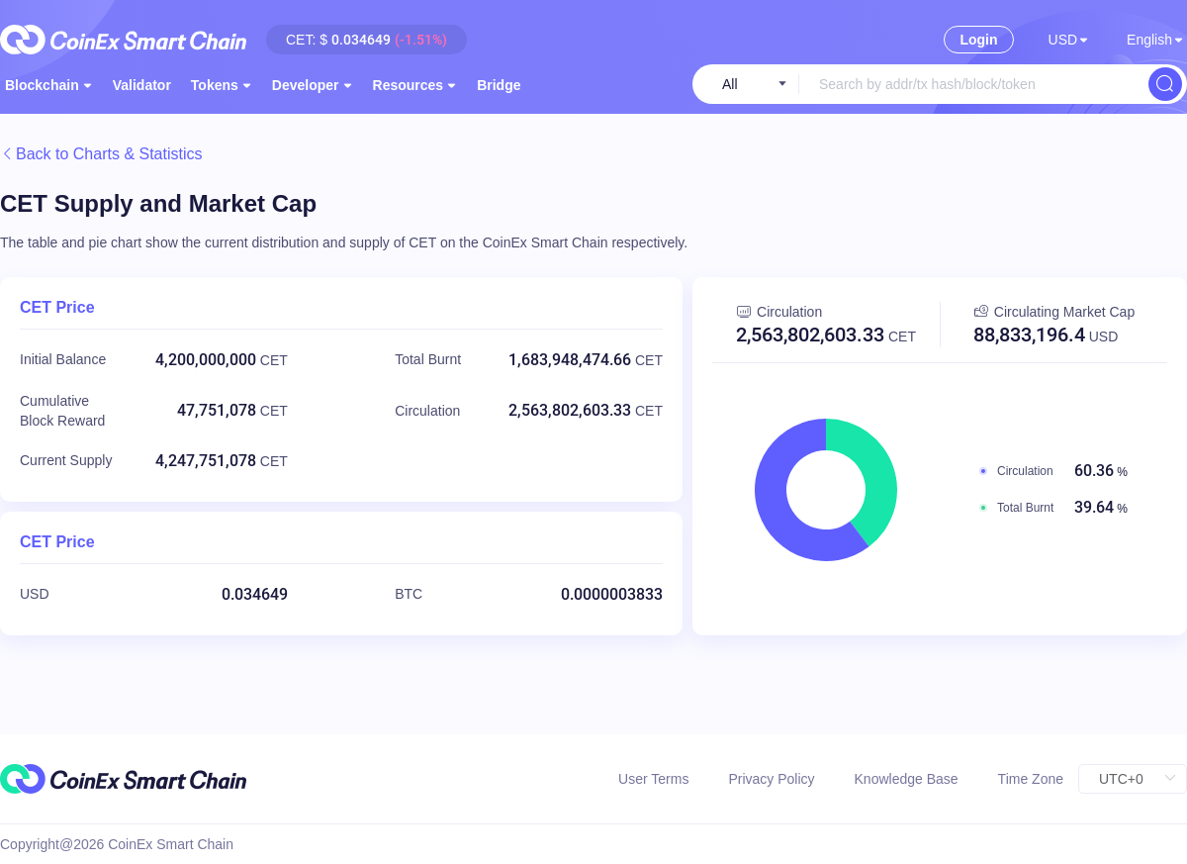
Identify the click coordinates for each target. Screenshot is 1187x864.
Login (978, 40)
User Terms (653, 779)
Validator (142, 85)
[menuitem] (142, 84)
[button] (1068, 39)
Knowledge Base (907, 779)
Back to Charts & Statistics (101, 153)
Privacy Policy (771, 779)
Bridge (498, 85)
